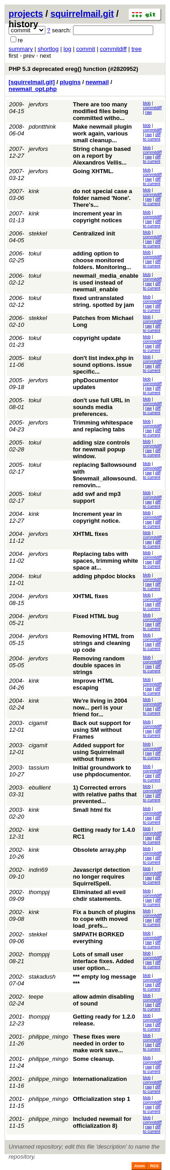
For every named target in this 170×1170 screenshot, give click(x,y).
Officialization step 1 (101, 1098)
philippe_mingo (48, 1036)
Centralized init (94, 233)
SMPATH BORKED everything (98, 938)
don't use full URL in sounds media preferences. (101, 407)
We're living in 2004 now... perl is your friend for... (100, 707)
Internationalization (100, 1078)
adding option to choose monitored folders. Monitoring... (102, 260)
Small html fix (92, 809)
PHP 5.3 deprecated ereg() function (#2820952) (73, 68)
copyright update (97, 338)
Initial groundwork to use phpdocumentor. (102, 771)
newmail (97, 82)
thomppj (39, 892)
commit (85, 48)
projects (26, 14)
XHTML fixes (90, 533)
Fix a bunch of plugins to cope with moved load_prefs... (104, 919)
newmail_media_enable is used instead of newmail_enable (106, 282)
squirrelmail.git (82, 14)
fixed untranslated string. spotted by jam (103, 301)
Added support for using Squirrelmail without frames (98, 752)
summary (21, 48)
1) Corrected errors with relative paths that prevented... (105, 794)
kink (34, 191)
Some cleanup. (94, 1058)
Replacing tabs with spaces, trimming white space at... (105, 560)
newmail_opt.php (33, 88)
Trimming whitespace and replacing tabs (103, 426)
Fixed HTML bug (96, 616)
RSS (154, 1166)
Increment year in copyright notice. (97, 517)
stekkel (38, 233)
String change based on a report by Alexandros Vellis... (102, 155)
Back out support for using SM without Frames (102, 730)
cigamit (38, 723)
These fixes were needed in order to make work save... (98, 1043)
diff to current (151, 136)
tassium (39, 767)
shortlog (48, 48)
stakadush (42, 976)
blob (147, 103)
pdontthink (42, 126)
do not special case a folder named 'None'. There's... (102, 198)
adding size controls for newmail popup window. (101, 449)
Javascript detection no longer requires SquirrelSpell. (101, 876)
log (67, 48)
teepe (36, 996)
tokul (35, 253)
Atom (139, 1166)
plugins (70, 82)
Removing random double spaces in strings (99, 665)
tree (136, 48)
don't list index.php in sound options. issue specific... (103, 365)
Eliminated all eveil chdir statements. (99, 895)
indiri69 (38, 869)
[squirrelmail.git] (32, 82)
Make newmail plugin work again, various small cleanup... (102, 133)
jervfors (38, 104)
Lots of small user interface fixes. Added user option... (103, 961)
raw (148, 112)
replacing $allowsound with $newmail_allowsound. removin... (105, 475)
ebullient (39, 787)
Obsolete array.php (99, 849)
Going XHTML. (93, 171)
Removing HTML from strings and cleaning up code (103, 643)
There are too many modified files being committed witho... (100, 111)
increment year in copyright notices (97, 217)
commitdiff (113, 48)
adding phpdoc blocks (104, 576)
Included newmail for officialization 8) (102, 1122)
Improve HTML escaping (93, 684)
